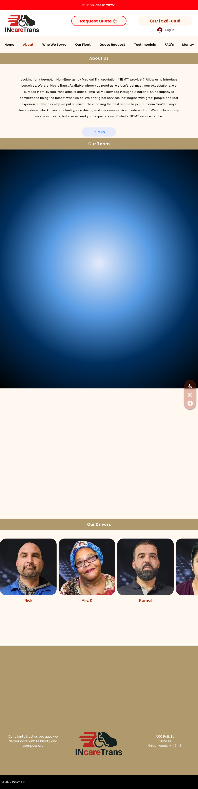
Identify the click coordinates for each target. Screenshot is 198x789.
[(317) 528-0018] (165, 21)
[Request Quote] (98, 21)
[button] (54, 45)
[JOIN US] (99, 132)
